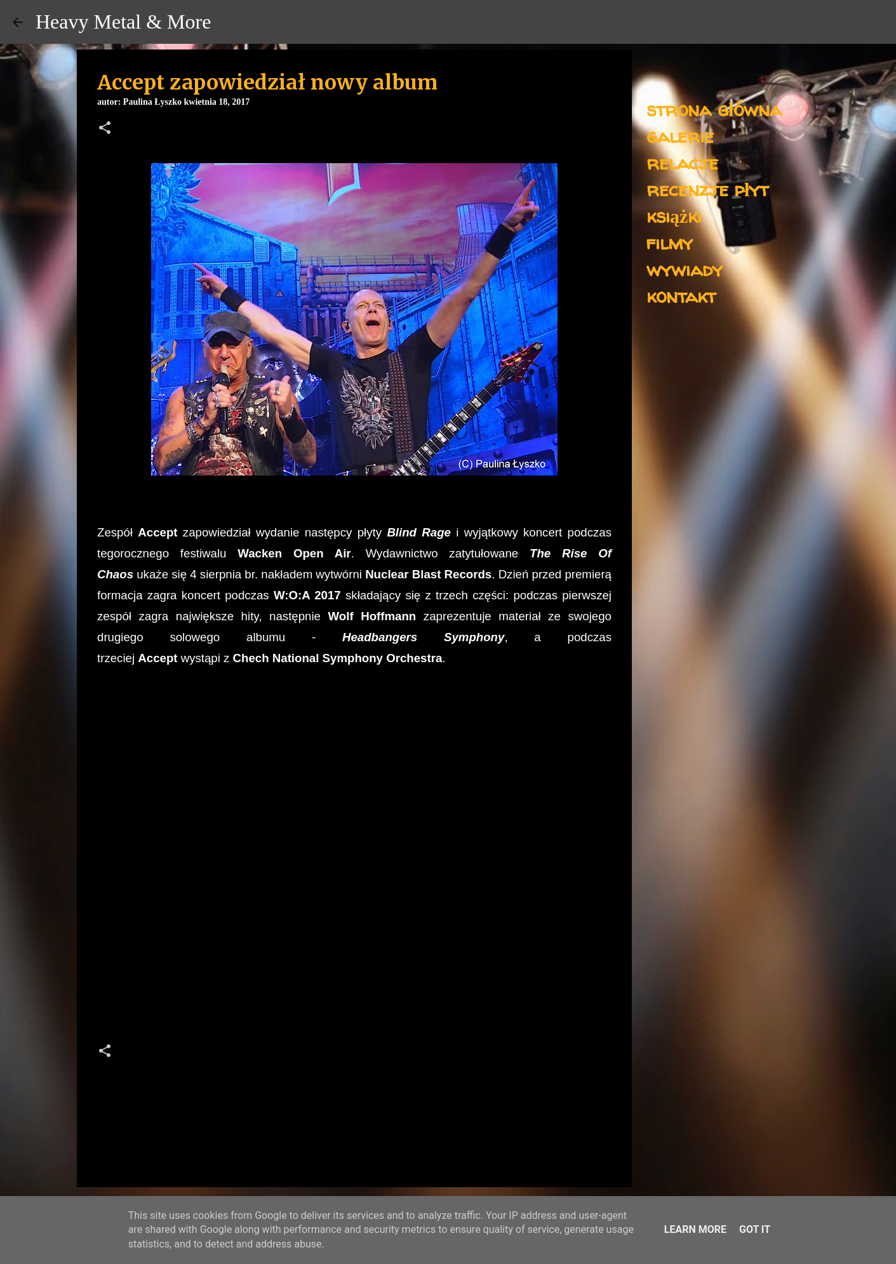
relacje (682, 162)
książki (674, 216)
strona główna (714, 109)
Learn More (695, 1229)
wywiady (684, 269)
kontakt (681, 296)
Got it (754, 1229)
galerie (680, 136)
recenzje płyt (707, 189)
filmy (669, 242)
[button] (104, 129)
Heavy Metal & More (123, 21)
